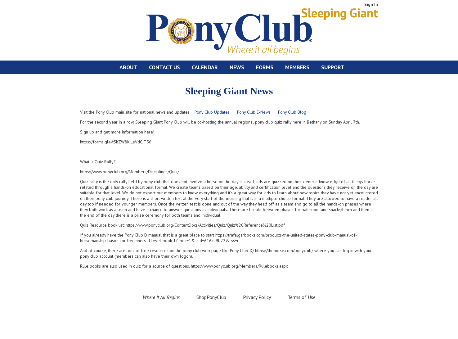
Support (332, 67)
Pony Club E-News (254, 112)
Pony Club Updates (212, 112)
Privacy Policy (257, 297)
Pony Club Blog (292, 112)
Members (297, 67)
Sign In (371, 4)
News (237, 67)
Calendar (205, 67)
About (128, 67)
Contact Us (164, 67)
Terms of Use (302, 297)
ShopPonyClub (211, 297)
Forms (264, 67)
